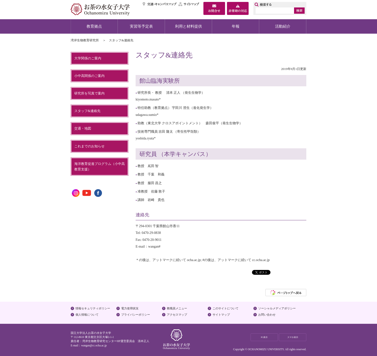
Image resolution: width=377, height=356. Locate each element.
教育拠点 (94, 26)
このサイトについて (226, 308)
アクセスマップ (177, 314)
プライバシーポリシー (135, 314)
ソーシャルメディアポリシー (277, 308)
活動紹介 (282, 26)
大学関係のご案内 (87, 58)
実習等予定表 (141, 26)
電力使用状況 (129, 308)
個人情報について (87, 314)
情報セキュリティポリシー (92, 308)
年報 (235, 26)
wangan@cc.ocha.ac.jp (94, 345)
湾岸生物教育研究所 (85, 40)
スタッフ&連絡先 (87, 111)
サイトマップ (189, 4)
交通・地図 (82, 128)
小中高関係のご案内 (89, 76)
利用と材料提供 (188, 26)
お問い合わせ (267, 314)
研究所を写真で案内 (89, 93)
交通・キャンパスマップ (159, 4)
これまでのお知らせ (89, 146)
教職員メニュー (177, 308)
